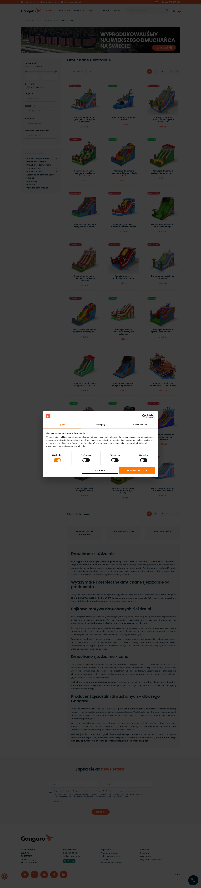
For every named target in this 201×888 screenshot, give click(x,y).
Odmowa (100, 470)
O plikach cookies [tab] (139, 425)
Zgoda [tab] (62, 425)
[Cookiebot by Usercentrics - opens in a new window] (144, 416)
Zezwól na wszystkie (137, 470)
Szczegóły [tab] (100, 425)
